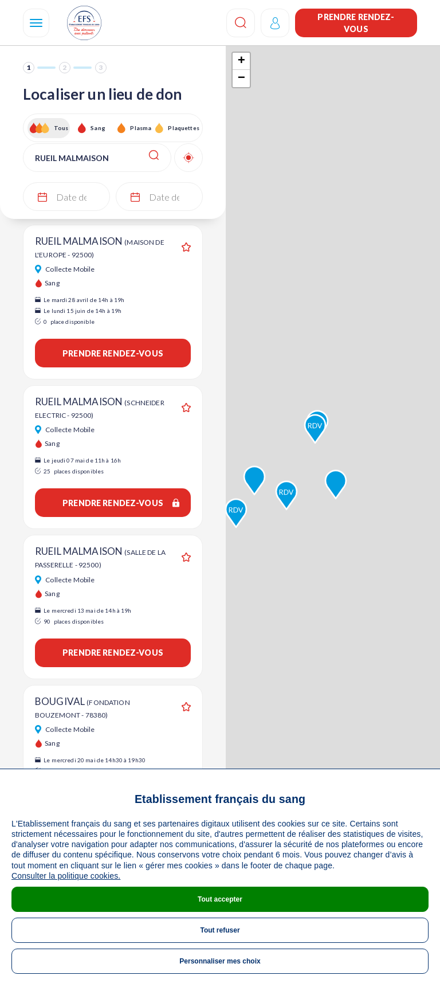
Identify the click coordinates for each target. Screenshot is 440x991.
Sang (98, 127)
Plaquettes (183, 127)
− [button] (241, 78)
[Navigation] (36, 23)
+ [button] (241, 61)
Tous (61, 127)
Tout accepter (220, 899)
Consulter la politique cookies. (65, 875)
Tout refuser (219, 930)
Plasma (140, 127)
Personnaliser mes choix (219, 961)
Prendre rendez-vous (355, 23)
